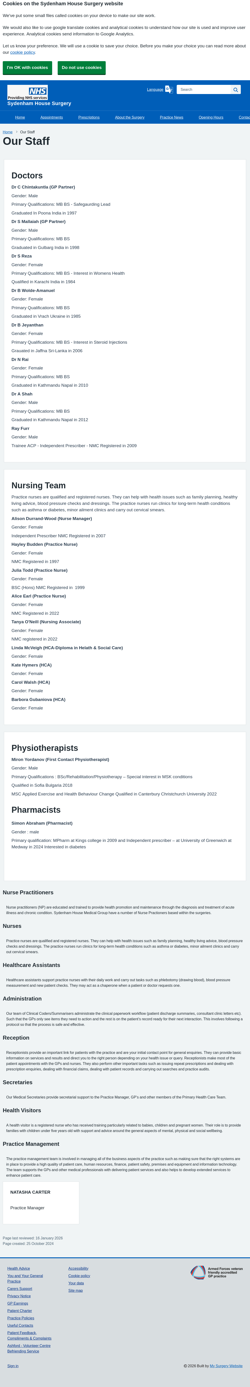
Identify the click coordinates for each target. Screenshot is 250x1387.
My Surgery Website (226, 1366)
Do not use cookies (82, 67)
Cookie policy (79, 1276)
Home (20, 117)
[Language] (160, 89)
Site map (75, 1290)
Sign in (12, 1366)
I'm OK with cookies (27, 67)
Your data (76, 1283)
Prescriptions (88, 117)
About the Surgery (130, 117)
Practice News (171, 117)
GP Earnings (17, 1303)
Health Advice (18, 1268)
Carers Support (19, 1288)
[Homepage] (76, 95)
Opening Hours (211, 117)
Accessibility (78, 1268)
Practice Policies (20, 1318)
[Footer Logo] (216, 1276)
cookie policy (22, 52)
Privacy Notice (19, 1296)
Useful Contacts (20, 1325)
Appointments (51, 117)
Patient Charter (19, 1311)
